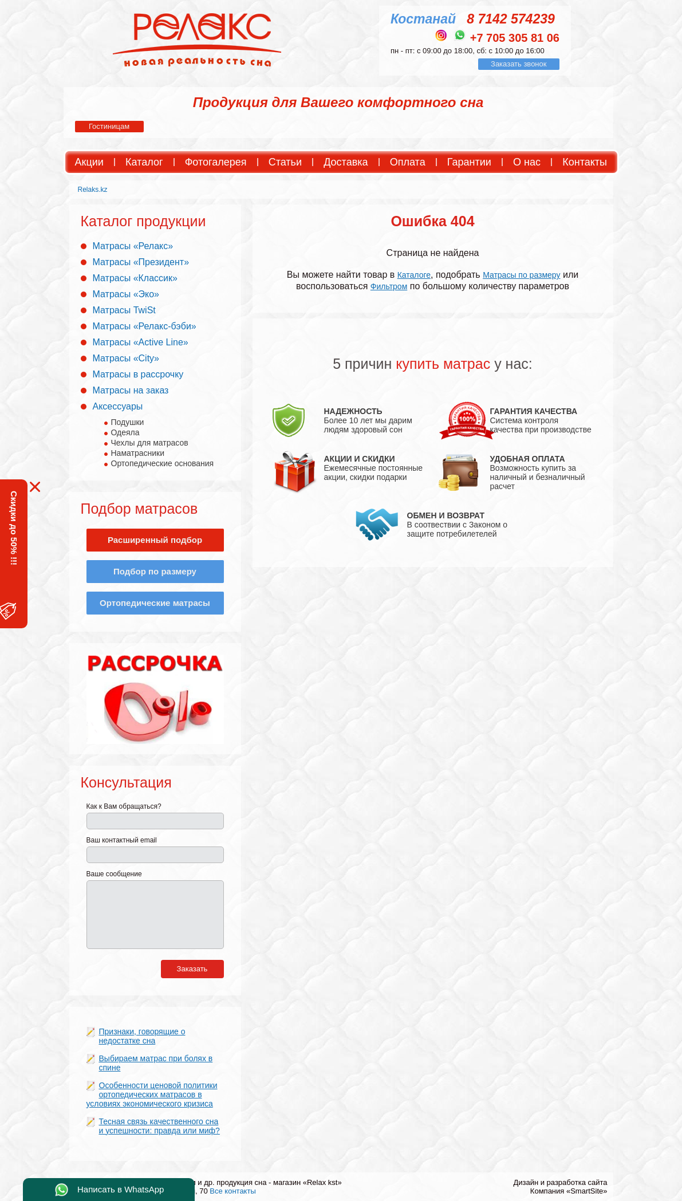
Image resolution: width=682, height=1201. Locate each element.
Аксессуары (118, 406)
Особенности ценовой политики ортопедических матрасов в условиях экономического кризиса (152, 1094)
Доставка (346, 162)
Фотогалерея (216, 162)
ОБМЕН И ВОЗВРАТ (446, 515)
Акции (89, 162)
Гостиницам (109, 126)
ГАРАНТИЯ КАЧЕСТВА (534, 411)
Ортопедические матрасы (155, 603)
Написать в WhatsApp (120, 1189)
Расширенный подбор (155, 540)
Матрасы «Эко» (126, 294)
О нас (527, 162)
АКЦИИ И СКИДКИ (359, 458)
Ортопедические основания (162, 463)
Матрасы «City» (126, 358)
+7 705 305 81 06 (514, 37)
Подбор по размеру (154, 571)
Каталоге (414, 274)
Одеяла (125, 432)
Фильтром (388, 286)
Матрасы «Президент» (141, 262)
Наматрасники (137, 453)
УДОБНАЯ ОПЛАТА (527, 458)
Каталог (144, 162)
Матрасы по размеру (521, 274)
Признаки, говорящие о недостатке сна (142, 1036)
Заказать (192, 968)
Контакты (584, 162)
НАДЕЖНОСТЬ (353, 411)
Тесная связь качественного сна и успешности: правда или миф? (159, 1126)
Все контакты (232, 1191)
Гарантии (469, 162)
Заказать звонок (518, 64)
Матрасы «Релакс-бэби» (144, 326)
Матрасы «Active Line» (140, 342)
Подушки (127, 422)
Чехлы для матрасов (149, 442)
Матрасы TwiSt (124, 310)
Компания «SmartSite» (569, 1191)
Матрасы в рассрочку (138, 374)
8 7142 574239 (511, 18)
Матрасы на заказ (131, 390)
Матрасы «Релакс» (133, 246)
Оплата (407, 162)
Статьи (285, 162)
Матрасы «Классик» (135, 278)
